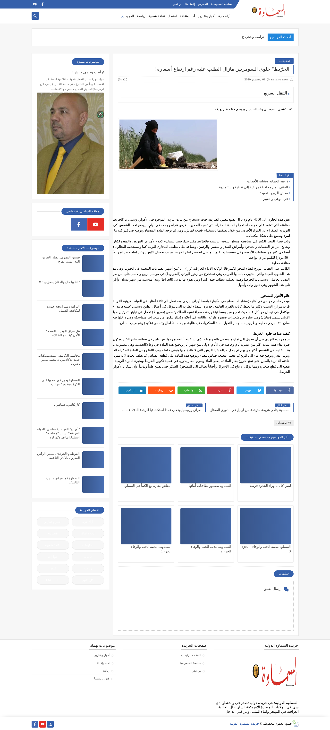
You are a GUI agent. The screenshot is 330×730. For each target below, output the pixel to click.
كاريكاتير (87, 580)
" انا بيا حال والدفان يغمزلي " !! (59, 282)
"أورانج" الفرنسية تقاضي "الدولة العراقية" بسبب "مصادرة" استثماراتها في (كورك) (58, 433)
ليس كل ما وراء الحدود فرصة (270, 486)
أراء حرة (224, 16)
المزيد (130, 16)
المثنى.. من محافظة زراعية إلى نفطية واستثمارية (253, 187)
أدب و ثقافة (87, 533)
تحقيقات (284, 61)
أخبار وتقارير (207, 16)
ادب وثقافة (103, 663)
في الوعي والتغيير (275, 199)
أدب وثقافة (187, 16)
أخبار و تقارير (52, 522)
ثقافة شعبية (156, 16)
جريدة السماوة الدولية (244, 723)
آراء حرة (87, 522)
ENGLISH (53, 580)
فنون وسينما (102, 678)
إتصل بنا (190, 4)
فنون (53, 568)
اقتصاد (172, 16)
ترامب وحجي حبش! (88, 72)
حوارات (53, 556)
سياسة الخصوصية (221, 4)
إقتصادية (53, 533)
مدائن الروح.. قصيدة (274, 193)
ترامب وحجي (254, 37)
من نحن (177, 4)
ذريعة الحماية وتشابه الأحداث (267, 181)
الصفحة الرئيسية (191, 655)
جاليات (88, 556)
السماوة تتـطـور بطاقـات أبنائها (210, 486)
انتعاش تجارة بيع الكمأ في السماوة (147, 486)
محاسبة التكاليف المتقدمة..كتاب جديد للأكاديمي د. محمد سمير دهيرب (59, 360)
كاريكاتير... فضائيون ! (66, 404)
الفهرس (203, 4)
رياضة (141, 16)
